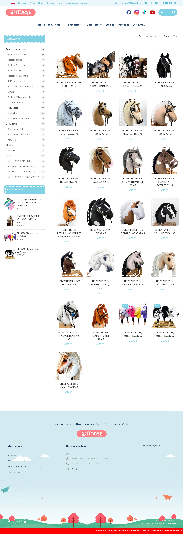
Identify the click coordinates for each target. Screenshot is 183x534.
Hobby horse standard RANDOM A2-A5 (69, 84)
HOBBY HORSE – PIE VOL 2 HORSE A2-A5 (164, 231)
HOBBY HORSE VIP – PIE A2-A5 (100, 231)
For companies (71, 3)
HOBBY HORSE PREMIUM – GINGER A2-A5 (101, 336)
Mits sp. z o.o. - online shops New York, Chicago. (158, 523)
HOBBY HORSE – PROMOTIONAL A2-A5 (100, 84)
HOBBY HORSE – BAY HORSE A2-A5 (69, 283)
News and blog (36, 3)
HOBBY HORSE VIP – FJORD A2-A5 (100, 132)
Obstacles (123, 24)
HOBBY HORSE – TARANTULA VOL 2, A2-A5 (101, 284)
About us (50, 3)
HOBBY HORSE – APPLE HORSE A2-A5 (132, 283)
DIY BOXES (140, 24)
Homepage (22, 3)
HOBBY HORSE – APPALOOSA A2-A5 (133, 84)
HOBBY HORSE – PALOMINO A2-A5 (165, 283)
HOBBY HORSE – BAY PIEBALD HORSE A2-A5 (133, 231)
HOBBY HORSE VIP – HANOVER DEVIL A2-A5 (69, 336)
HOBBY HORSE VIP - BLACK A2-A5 (164, 84)
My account (12, 455)
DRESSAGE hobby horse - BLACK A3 (132, 334)
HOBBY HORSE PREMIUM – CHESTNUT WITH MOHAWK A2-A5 (69, 233)
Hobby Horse (74, 24)
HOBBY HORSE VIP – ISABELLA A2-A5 (100, 180)
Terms (59, 3)
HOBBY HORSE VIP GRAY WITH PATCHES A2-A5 (133, 182)
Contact (84, 3)
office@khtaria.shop (131, 3)
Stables (110, 24)
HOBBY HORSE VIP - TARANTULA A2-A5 (68, 132)
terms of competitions (17, 466)
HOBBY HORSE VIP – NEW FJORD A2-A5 (132, 132)
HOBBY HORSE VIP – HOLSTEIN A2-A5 (68, 180)
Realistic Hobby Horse (49, 24)
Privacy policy (13, 472)
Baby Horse (94, 24)
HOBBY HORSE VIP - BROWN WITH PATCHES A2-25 (164, 182)
